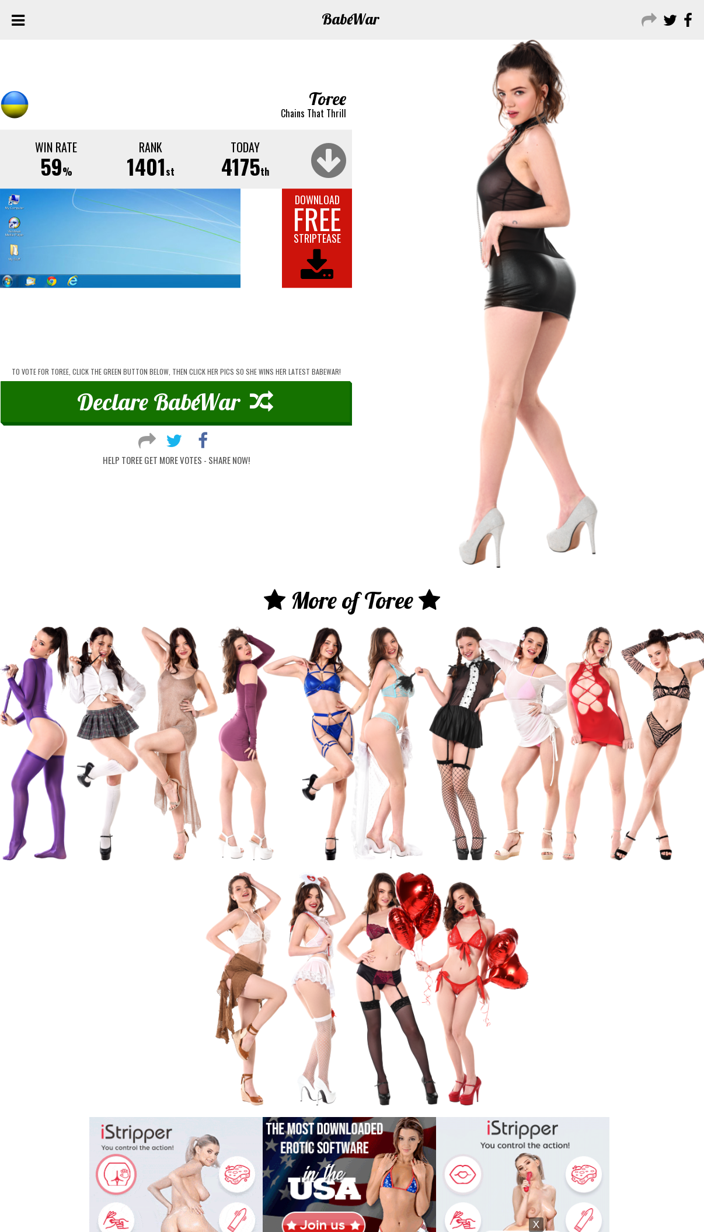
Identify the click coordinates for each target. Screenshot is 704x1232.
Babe (350, 19)
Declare (175, 401)
